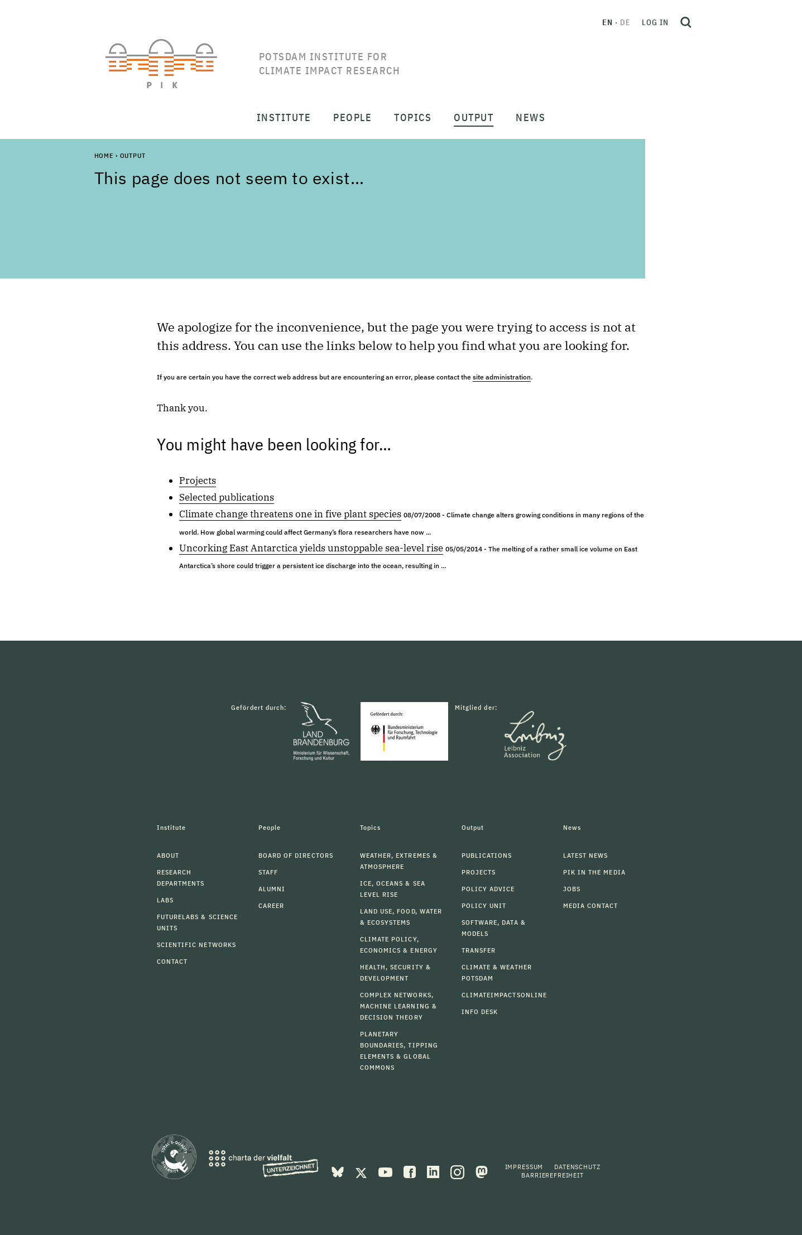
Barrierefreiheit (552, 1175)
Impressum (524, 1166)
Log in (655, 22)
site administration (502, 377)
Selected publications (226, 497)
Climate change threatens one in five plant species (290, 514)
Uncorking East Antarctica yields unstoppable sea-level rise (311, 548)
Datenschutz (577, 1166)
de (625, 22)
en (607, 22)
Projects (197, 480)
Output (133, 155)
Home (103, 155)
